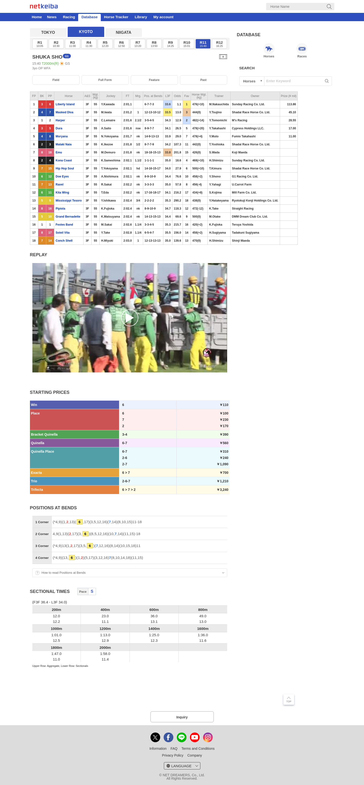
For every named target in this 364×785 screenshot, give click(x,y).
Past (203, 80)
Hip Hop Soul (65, 168)
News (51, 17)
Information (158, 748)
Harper (60, 120)
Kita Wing (62, 192)
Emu (59, 152)
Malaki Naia (64, 144)
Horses (269, 50)
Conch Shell (64, 240)
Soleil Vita (63, 232)
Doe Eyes (62, 176)
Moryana (62, 136)
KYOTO (86, 32)
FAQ (174, 748)
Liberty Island (65, 104)
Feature (154, 80)
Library (141, 17)
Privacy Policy (172, 755)
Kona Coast (64, 160)
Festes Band (64, 224)
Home (37, 17)
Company (194, 755)
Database (89, 17)
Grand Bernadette (68, 216)
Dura (59, 128)
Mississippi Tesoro (69, 200)
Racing (69, 17)
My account (163, 17)
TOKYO (48, 32)
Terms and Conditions (198, 748)
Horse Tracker (116, 17)
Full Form (105, 80)
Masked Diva (65, 112)
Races (302, 50)
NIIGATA (123, 32)
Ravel (60, 184)
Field (55, 80)
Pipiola (60, 208)
